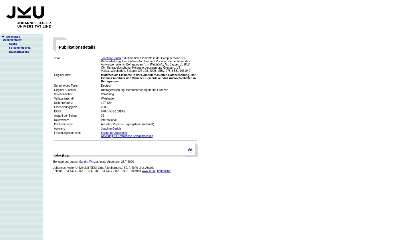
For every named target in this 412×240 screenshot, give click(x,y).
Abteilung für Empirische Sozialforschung (127, 136)
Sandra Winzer (88, 161)
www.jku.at (149, 170)
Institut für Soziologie (114, 132)
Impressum (164, 170)
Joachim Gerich (111, 58)
